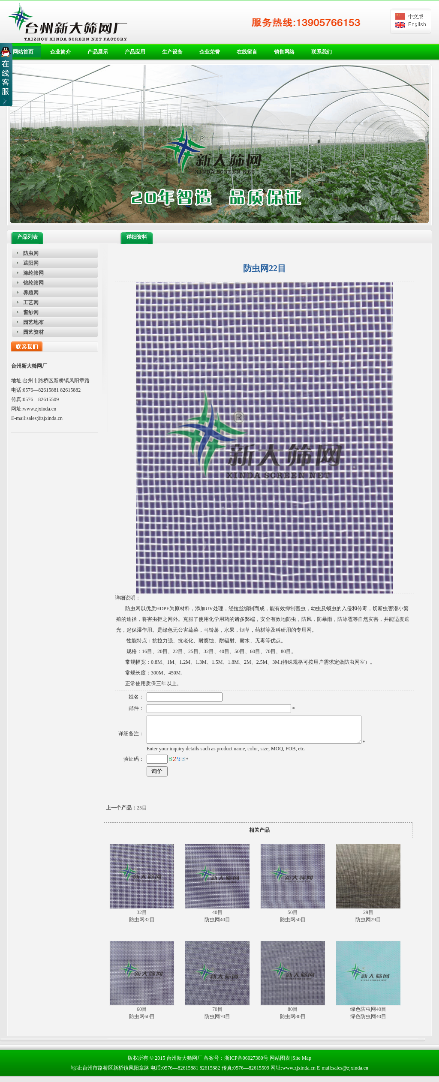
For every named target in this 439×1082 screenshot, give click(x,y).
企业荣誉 (209, 52)
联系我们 (321, 52)
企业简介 (60, 52)
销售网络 (284, 52)
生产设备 (172, 52)
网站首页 (23, 52)
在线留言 (247, 52)
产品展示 (97, 52)
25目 (126, 813)
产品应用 (135, 52)
